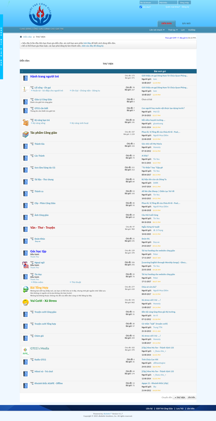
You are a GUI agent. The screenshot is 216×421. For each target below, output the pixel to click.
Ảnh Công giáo (41, 215)
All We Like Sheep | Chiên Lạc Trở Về (158, 191)
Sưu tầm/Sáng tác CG (45, 167)
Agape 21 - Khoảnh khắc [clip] (155, 383)
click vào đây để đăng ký (92, 46)
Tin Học (38, 274)
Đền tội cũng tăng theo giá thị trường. (159, 312)
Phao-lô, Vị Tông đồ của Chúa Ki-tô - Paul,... (161, 132)
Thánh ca (39, 191)
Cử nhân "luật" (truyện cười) (155, 323)
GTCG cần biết (41, 108)
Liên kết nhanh (156, 30)
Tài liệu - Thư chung (44, 179)
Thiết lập (171, 30)
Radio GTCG (40, 359)
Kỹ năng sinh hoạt (80, 123)
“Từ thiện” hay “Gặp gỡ (152, 167)
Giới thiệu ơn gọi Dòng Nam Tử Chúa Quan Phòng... (165, 75)
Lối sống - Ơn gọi (43, 87)
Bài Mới (186, 23)
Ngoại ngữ (40, 262)
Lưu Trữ (179, 408)
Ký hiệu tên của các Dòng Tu (154, 179)
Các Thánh (39, 155)
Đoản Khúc (37, 239)
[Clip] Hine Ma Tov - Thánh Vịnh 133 (158, 347)
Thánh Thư (34, 257)
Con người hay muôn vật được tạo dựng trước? (163, 108)
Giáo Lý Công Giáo (43, 99)
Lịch (183, 30)
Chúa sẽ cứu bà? (149, 287)
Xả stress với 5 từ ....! (151, 300)
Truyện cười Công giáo (45, 312)
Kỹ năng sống (39, 123)
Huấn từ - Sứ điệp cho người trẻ (48, 90)
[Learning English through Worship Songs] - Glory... (164, 262)
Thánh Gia (39, 144)
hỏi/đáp (87, 43)
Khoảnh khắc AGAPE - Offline (49, 383)
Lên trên (191, 397)
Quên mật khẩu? (173, 7)
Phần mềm (38, 282)
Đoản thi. (146, 238)
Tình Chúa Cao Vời (150, 359)
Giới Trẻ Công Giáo (164, 408)
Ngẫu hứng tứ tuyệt (150, 227)
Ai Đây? (145, 155)
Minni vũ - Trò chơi (44, 371)
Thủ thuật (76, 282)
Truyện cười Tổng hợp (45, 323)
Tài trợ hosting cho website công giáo (158, 250)
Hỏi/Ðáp (191, 30)
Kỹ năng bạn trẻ (42, 120)
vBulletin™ (107, 414)
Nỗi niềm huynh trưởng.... (153, 120)
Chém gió (39, 336)
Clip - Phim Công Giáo (45, 203)
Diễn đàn (167, 23)
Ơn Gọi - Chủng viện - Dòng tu (86, 90)
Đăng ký (185, 7)
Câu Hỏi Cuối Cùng (150, 215)
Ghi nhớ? (145, 7)
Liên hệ (149, 408)
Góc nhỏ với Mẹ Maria (152, 144)
